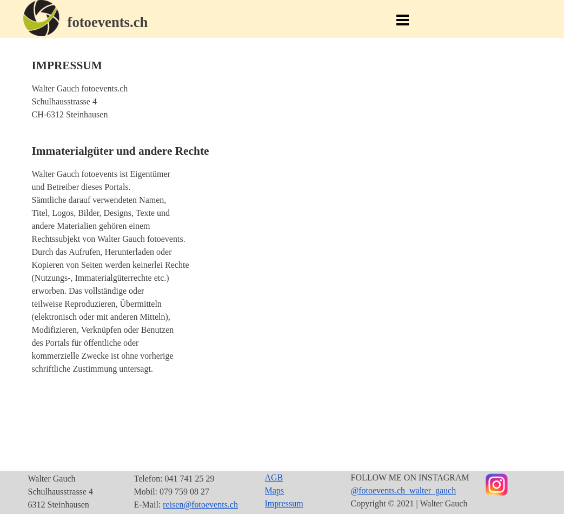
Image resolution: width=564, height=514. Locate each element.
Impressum (284, 503)
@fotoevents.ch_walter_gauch (403, 490)
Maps (274, 490)
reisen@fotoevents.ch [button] (200, 504)
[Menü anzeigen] (402, 19)
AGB (274, 477)
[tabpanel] (130, 22)
